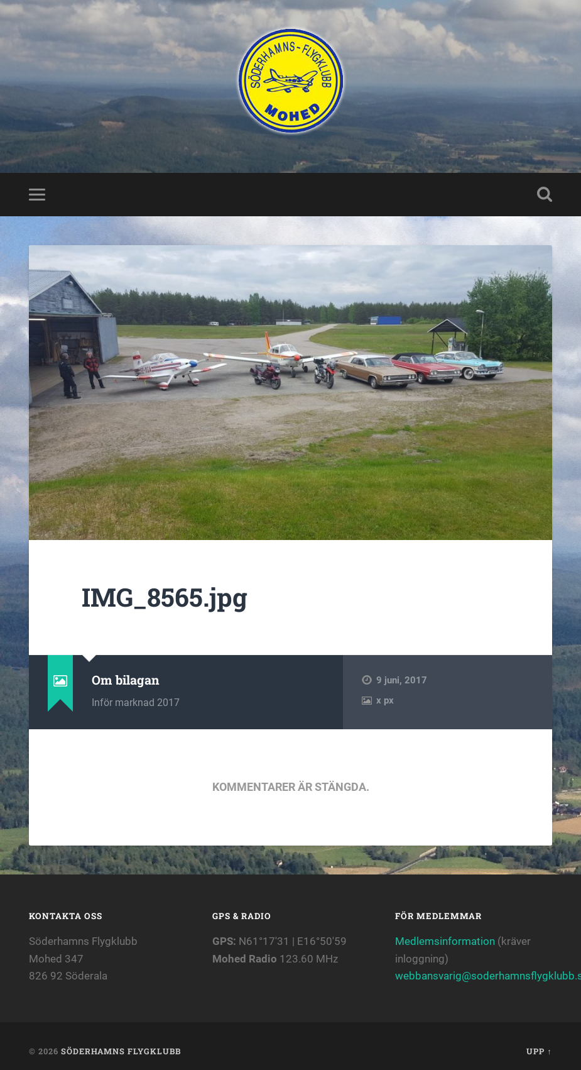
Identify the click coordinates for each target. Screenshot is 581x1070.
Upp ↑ (538, 1051)
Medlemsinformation (445, 941)
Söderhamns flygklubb (121, 1051)
